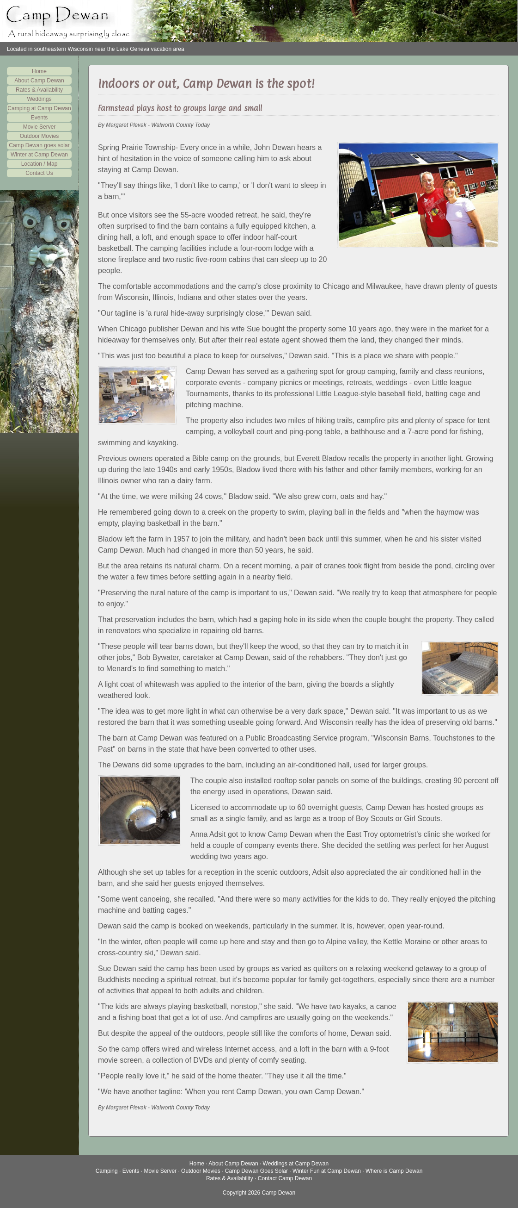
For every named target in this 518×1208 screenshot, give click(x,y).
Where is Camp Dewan (394, 1171)
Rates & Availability (39, 90)
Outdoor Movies (39, 136)
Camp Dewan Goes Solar (256, 1171)
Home (39, 71)
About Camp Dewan (39, 80)
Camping (107, 1171)
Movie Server (39, 127)
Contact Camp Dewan (285, 1178)
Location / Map (39, 164)
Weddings (39, 99)
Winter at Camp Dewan (39, 154)
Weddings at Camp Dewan (296, 1163)
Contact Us (39, 173)
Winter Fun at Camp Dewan (327, 1171)
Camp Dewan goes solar (39, 145)
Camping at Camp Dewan (39, 108)
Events (39, 117)
